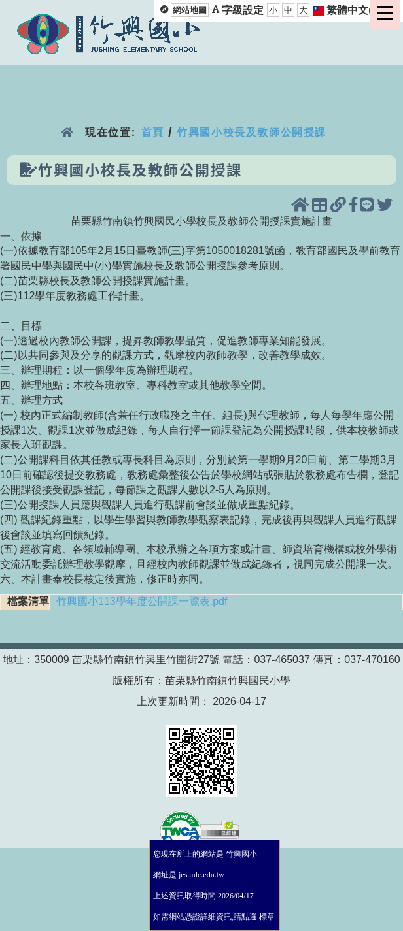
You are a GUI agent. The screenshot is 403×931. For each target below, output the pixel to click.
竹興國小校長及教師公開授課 (251, 132)
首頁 (152, 132)
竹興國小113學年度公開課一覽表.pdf (141, 601)
